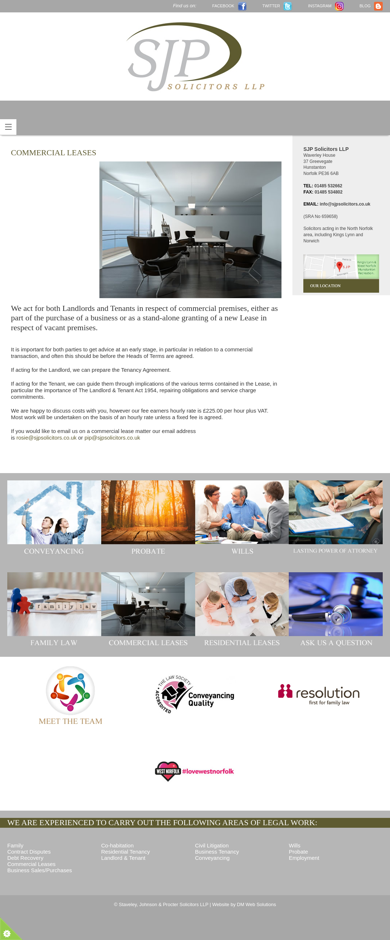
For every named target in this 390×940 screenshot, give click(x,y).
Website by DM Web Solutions (244, 904)
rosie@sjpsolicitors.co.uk (46, 437)
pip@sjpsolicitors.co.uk (112, 437)
